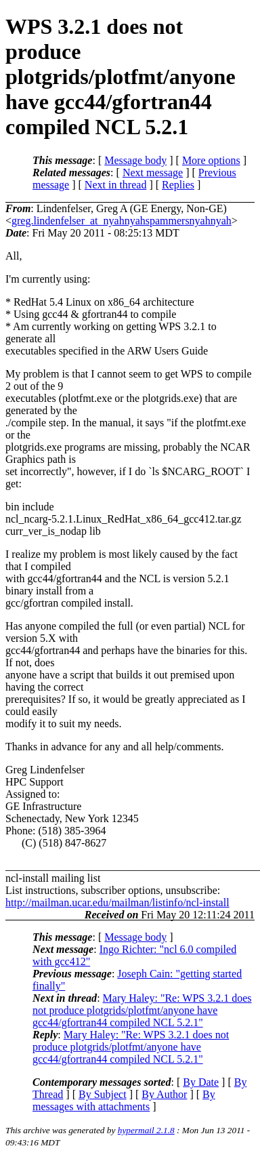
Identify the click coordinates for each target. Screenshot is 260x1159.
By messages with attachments (123, 1100)
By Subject (103, 1094)
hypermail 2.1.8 (146, 1130)
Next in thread (116, 184)
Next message (153, 172)
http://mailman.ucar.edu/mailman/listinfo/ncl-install (117, 902)
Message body (135, 160)
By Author (164, 1094)
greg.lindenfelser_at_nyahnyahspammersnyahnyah (122, 220)
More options (211, 160)
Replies (178, 184)
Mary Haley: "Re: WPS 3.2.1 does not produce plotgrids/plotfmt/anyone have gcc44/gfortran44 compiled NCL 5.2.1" (142, 1010)
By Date (201, 1082)
